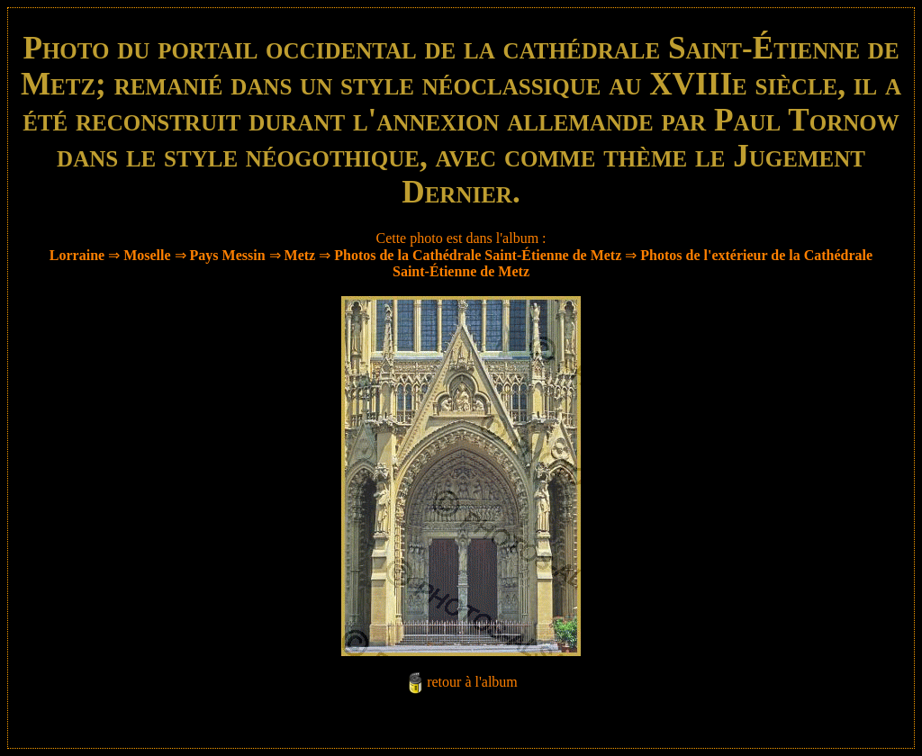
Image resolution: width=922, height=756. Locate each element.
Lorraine (77, 255)
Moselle (146, 255)
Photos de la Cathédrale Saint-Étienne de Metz (477, 255)
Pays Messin (228, 255)
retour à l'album (472, 681)
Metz (300, 255)
